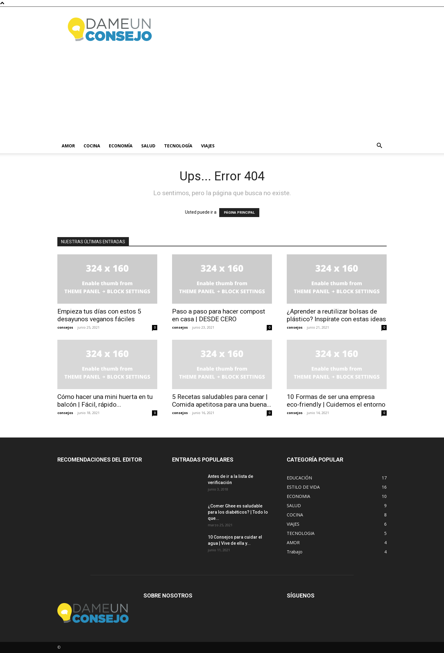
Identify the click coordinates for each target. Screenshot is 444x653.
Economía (121, 146)
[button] (379, 146)
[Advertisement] (222, 92)
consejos (65, 327)
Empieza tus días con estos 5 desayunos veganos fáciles (99, 315)
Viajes (208, 146)
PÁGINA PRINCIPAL (239, 213)
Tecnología (178, 146)
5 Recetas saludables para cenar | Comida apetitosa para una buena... (221, 400)
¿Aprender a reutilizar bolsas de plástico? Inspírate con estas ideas (336, 315)
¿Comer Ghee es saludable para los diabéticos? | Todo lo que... (238, 512)
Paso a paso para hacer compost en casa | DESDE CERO (218, 315)
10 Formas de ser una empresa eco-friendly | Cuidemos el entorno (336, 400)
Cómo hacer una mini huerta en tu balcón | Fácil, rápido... (105, 400)
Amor (68, 146)
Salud (148, 146)
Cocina (92, 146)
